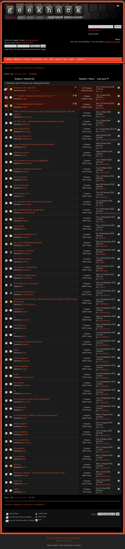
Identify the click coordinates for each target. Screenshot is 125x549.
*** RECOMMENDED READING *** (30, 104)
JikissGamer (26, 204)
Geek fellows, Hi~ (21, 193)
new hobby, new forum (24, 251)
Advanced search (94, 30)
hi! (15, 333)
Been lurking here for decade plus (29, 210)
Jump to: (94, 514)
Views (92, 79)
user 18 (101, 100)
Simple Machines (75, 538)
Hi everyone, (19, 448)
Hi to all (17, 464)
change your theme (112, 42)
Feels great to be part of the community (31, 399)
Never (24, 353)
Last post (103, 79)
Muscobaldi (26, 132)
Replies (83, 79)
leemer (24, 467)
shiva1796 (26, 402)
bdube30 (25, 172)
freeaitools (26, 361)
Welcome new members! (25, 88)
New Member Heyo (22, 259)
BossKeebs (26, 270)
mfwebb (25, 475)
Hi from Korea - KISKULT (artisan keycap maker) (35, 415)
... (22, 74)
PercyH (101, 125)
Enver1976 (26, 385)
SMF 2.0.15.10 (52, 538)
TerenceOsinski (28, 377)
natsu (24, 451)
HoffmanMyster (104, 476)
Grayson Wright (104, 484)
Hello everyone (20, 177)
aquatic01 (25, 237)
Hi (15, 317)
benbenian (26, 124)
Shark (24, 229)
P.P (23, 196)
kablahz (25, 262)
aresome (101, 116)
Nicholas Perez (104, 419)
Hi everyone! (19, 456)
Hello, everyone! (21, 440)
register (35, 40)
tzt (23, 410)
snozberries (102, 197)
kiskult (24, 418)
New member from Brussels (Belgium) (31, 161)
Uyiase (101, 279)
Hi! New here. (20, 325)
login (27, 40)
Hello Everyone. (21, 358)
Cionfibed (102, 131)
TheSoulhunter (27, 294)
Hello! (16, 489)
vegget (24, 369)
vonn (24, 492)
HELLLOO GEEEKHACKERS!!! (28, 243)
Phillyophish (26, 253)
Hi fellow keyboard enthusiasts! (28, 169)
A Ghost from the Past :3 (25, 292)
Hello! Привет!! (20, 424)
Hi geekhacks (20, 407)
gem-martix (26, 443)
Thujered (101, 189)
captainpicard (27, 139)
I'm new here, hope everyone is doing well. (33, 202)
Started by (29, 79)
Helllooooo (18, 309)
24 (37, 90)
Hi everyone (19, 383)
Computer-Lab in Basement (109, 140)
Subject (18, 79)
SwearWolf (26, 245)
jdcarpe (25, 107)
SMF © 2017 (63, 538)
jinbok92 (25, 434)
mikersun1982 (103, 164)
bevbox (25, 312)
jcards (24, 328)
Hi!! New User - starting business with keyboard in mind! (39, 121)
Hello (16, 350)
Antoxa (24, 426)
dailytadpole (26, 393)
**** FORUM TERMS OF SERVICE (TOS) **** (34, 96)
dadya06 (25, 344)
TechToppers (27, 117)
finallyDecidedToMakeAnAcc (109, 213)
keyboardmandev (28, 213)
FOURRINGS (27, 278)
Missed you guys (21, 152)
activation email (25, 43)
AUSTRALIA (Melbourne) (25, 275)
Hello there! (19, 226)
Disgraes (101, 287)
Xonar (24, 155)
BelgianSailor (27, 163)
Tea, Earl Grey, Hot (22, 136)
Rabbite (25, 180)
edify (24, 336)
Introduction (19, 218)
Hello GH (18, 481)
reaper (24, 99)
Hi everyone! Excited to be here (28, 342)
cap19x (25, 188)
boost (100, 148)
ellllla (24, 459)
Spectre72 (26, 320)
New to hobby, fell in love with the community (34, 144)
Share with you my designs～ (27, 283)
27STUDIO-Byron (28, 304)
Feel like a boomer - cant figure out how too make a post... (40, 473)
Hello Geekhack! (21, 366)
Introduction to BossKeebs (25, 267)
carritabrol (102, 254)
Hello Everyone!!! (21, 185)
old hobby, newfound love (25, 234)
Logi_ (100, 91)
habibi (24, 147)
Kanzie (24, 484)
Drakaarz (25, 221)
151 (24, 74)
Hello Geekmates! (22, 129)
